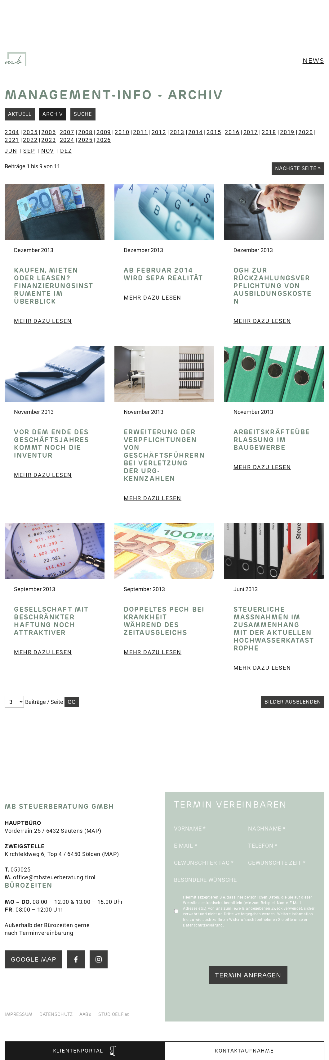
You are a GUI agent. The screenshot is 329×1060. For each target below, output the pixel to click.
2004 (12, 132)
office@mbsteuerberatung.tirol (54, 877)
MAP (93, 830)
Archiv (52, 114)
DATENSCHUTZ (56, 1014)
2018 (269, 132)
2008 (85, 132)
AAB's (85, 1014)
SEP (29, 150)
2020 (305, 132)
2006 (48, 132)
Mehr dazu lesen (43, 320)
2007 (67, 132)
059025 (20, 869)
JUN (11, 150)
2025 (85, 139)
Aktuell (19, 114)
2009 (103, 132)
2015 (214, 132)
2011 (140, 132)
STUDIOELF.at (113, 1014)
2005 (30, 132)
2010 (122, 132)
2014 (195, 132)
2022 (30, 139)
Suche (83, 114)
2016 (232, 132)
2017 (250, 132)
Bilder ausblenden (293, 702)
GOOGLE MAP (33, 959)
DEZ (66, 150)
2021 (12, 139)
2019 (287, 132)
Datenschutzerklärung (203, 924)
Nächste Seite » (298, 168)
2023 (48, 139)
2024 (67, 139)
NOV (47, 150)
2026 (103, 139)
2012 (159, 132)
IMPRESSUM (19, 1014)
